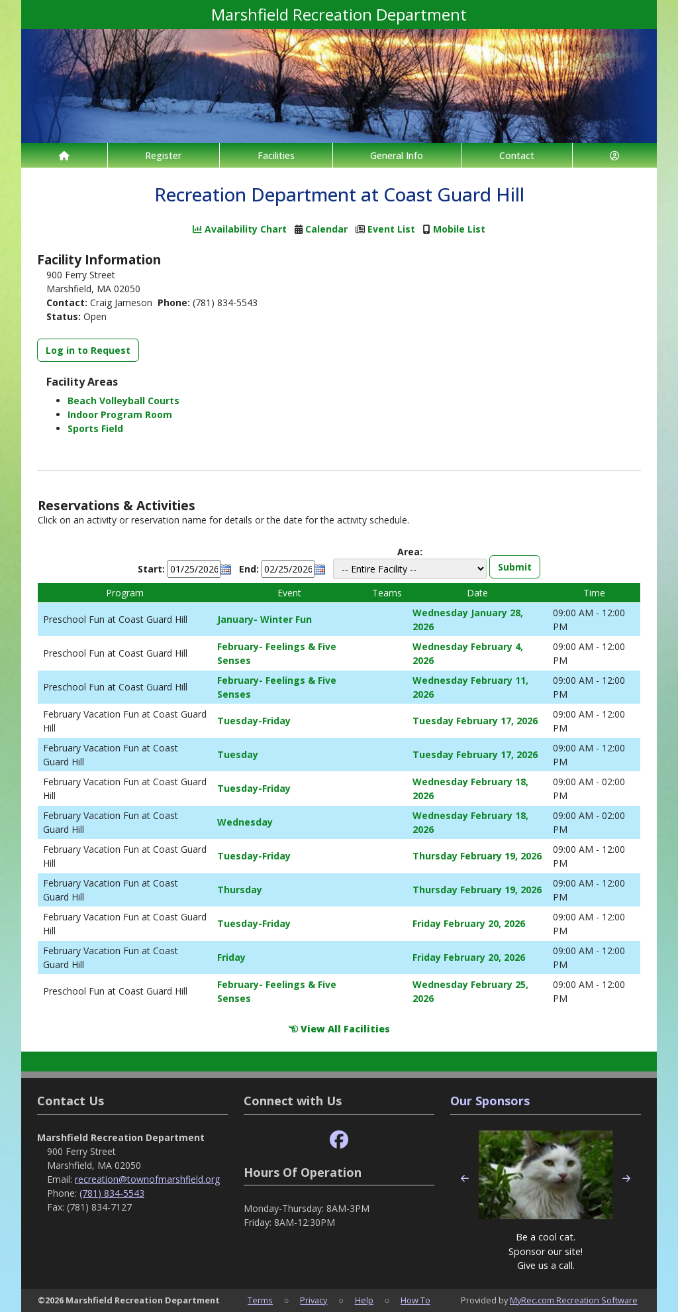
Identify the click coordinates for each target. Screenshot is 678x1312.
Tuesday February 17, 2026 (475, 720)
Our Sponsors (490, 1101)
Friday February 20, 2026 (468, 923)
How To (415, 1300)
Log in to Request (88, 350)
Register (163, 155)
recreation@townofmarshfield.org (147, 1179)
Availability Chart (240, 229)
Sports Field (95, 428)
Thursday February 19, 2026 (477, 855)
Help (364, 1300)
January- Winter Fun (264, 619)
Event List (391, 229)
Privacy (313, 1300)
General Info (396, 155)
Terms (260, 1300)
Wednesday (245, 822)
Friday (231, 957)
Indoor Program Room (120, 414)
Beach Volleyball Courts (123, 400)
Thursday (239, 889)
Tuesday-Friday (254, 720)
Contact (516, 155)
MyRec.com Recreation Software (574, 1300)
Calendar (326, 229)
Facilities (276, 155)
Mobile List (459, 229)
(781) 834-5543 (111, 1193)
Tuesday (237, 754)
